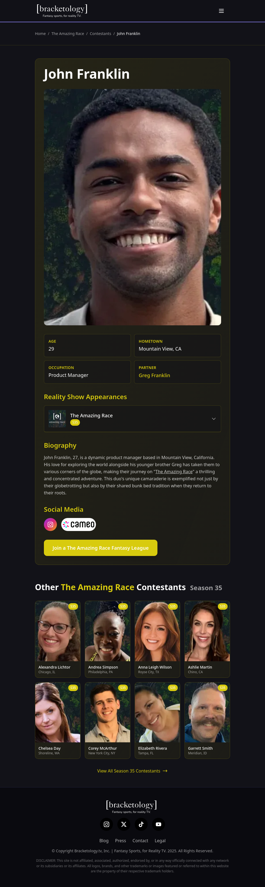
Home (40, 33)
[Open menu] (221, 10)
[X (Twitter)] (123, 824)
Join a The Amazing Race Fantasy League (101, 548)
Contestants (100, 33)
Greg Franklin (154, 375)
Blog (104, 841)
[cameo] (78, 524)
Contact (140, 841)
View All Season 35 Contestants (132, 771)
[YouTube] (158, 824)
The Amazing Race (67, 33)
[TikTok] (141, 824)
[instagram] (50, 524)
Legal (160, 841)
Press (120, 841)
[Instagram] (106, 824)
